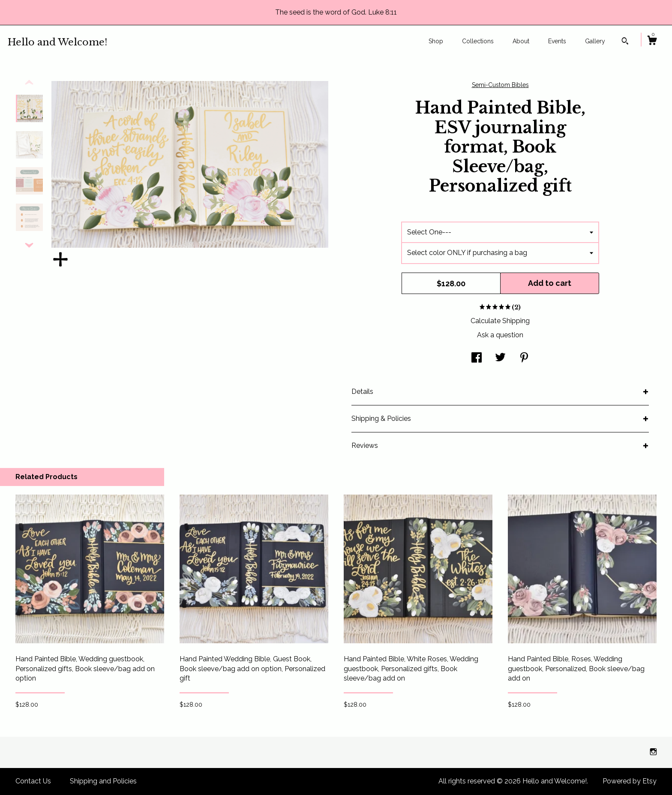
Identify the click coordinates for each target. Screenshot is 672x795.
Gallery (595, 41)
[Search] (625, 42)
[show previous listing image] (29, 83)
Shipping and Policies (103, 781)
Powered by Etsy (630, 781)
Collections (478, 41)
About (521, 41)
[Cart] (652, 41)
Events (557, 41)
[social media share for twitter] (500, 358)
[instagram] (653, 752)
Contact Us (33, 781)
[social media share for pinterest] (524, 358)
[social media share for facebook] (476, 358)
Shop (436, 41)
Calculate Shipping (500, 321)
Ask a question (500, 335)
